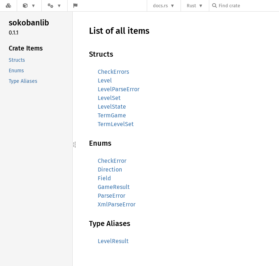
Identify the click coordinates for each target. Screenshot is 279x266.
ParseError (111, 195)
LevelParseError (119, 89)
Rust (191, 5)
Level (105, 80)
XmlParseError (117, 204)
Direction (110, 169)
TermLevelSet (116, 124)
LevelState (112, 106)
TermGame (112, 115)
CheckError (112, 160)
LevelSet (109, 97)
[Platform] (54, 5)
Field (104, 178)
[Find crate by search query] (248, 5)
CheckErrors (113, 71)
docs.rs (160, 5)
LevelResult (113, 241)
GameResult (114, 187)
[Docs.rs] (8, 5)
